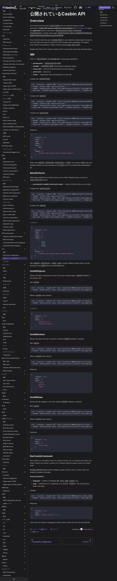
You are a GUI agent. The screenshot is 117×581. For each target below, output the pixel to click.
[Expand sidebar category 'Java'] (25, 532)
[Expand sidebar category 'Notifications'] (25, 281)
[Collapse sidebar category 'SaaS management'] (25, 323)
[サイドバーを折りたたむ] (14, 579)
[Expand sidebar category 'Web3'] (25, 297)
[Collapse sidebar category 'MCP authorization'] (25, 233)
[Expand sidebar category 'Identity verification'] (25, 304)
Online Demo (105, 7)
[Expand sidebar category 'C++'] (25, 522)
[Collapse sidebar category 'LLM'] (25, 35)
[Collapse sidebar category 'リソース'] (25, 311)
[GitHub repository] (75, 7)
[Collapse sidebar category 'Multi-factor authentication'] (25, 358)
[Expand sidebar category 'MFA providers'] (25, 370)
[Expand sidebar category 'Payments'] (25, 291)
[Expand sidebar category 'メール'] (25, 274)
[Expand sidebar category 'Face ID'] (25, 301)
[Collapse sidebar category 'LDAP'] (25, 494)
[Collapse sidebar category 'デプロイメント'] (25, 45)
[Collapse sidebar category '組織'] (25, 155)
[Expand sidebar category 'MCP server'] (25, 136)
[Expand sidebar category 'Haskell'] (25, 549)
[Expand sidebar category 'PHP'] (25, 542)
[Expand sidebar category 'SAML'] (25, 133)
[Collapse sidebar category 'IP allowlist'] (25, 399)
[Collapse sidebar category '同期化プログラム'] (25, 418)
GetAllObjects (104, 17)
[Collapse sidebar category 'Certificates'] (25, 459)
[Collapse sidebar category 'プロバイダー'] (25, 264)
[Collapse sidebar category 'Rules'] (25, 412)
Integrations (32, 7)
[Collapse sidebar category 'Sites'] (25, 405)
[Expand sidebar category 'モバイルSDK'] (25, 98)
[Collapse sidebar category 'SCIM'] (25, 513)
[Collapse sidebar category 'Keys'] (25, 317)
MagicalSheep (86, 529)
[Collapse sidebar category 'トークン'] (25, 465)
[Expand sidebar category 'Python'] (25, 552)
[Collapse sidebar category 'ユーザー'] (25, 374)
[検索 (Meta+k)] (91, 7)
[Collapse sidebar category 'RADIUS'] (25, 506)
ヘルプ (52, 7)
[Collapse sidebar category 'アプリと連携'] (25, 519)
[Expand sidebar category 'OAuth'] (25, 271)
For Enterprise (58, 7)
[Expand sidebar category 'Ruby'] (25, 546)
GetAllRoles (103, 23)
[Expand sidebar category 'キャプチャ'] (25, 294)
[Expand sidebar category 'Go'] (25, 529)
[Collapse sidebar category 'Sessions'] (25, 471)
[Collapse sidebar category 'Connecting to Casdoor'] (25, 73)
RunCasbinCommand (106, 25)
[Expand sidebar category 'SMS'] (25, 277)
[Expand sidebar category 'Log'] (25, 307)
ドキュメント (10, 7)
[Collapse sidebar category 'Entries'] (25, 562)
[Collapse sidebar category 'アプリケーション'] (25, 180)
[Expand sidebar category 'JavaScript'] (25, 536)
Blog (48, 7)
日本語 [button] (67, 7)
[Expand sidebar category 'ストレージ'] (25, 284)
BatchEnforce (104, 15)
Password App (41, 7)
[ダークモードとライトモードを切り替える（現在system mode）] (113, 7)
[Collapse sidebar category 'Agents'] (25, 556)
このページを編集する (38, 529)
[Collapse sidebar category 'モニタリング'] (25, 569)
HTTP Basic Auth (82, 28)
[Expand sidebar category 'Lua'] (25, 539)
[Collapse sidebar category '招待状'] (25, 392)
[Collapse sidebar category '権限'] (25, 249)
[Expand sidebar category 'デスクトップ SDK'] (25, 95)
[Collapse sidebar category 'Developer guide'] (25, 145)
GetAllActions (104, 20)
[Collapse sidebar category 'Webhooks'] (25, 487)
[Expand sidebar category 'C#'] (25, 526)
